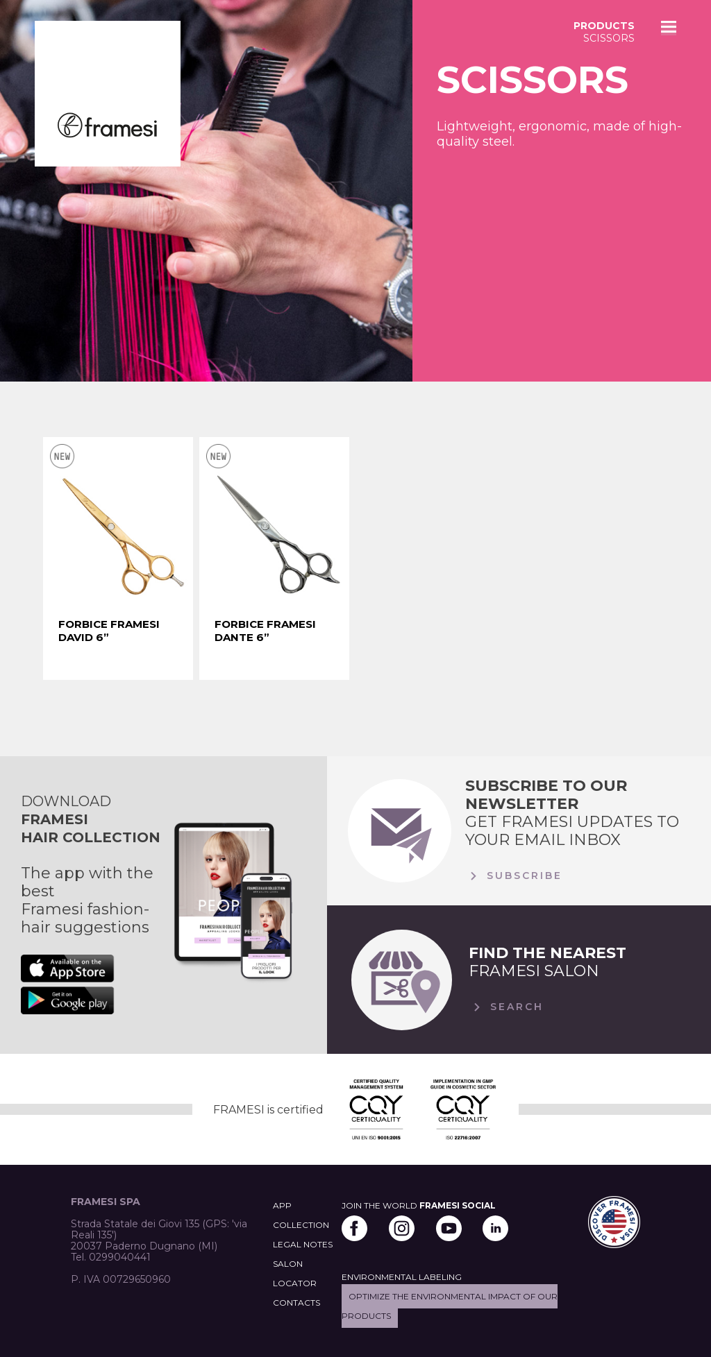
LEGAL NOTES (303, 1244)
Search (506, 1007)
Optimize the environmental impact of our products (450, 1306)
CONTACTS (296, 1302)
